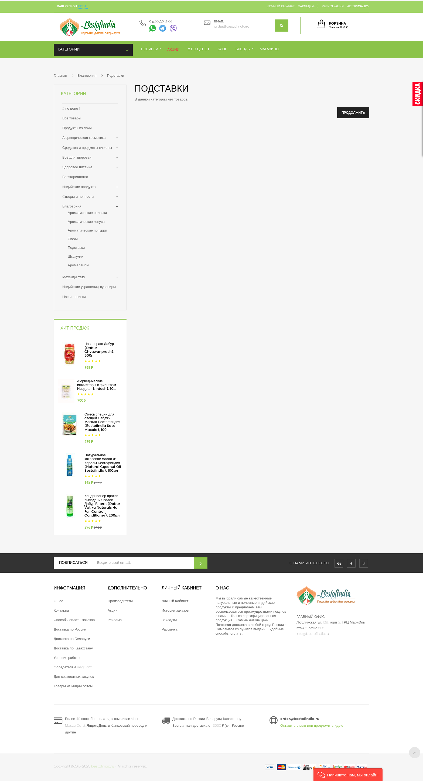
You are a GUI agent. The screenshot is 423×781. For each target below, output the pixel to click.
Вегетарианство (75, 176)
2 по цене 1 (71, 108)
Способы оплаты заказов (74, 619)
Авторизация (358, 6)
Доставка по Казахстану (73, 648)
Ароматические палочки (87, 212)
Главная (60, 75)
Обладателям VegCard (73, 667)
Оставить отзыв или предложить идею (311, 725)
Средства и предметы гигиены (87, 147)
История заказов (175, 610)
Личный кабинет (281, 6)
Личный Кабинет (175, 601)
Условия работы (67, 657)
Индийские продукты (79, 186)
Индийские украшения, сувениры (89, 286)
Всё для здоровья (76, 157)
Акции (112, 610)
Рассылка (170, 629)
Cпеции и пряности (78, 196)
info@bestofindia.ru (312, 633)
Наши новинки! (74, 296)
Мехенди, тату (73, 277)
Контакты (61, 610)
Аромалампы (78, 265)
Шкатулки (75, 256)
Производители (120, 601)
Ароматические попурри (87, 230)
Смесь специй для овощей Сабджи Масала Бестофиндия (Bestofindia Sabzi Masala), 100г (102, 422)
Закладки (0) (308, 6)
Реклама (115, 619)
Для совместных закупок (74, 676)
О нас (58, 601)
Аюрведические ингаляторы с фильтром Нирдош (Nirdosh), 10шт (97, 384)
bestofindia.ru (102, 766)
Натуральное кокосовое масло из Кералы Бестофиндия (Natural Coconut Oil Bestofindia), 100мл (102, 462)
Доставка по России (70, 629)
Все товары (71, 118)
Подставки (115, 75)
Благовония (86, 75)
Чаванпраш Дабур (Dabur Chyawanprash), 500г (99, 349)
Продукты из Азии (77, 127)
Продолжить (353, 112)
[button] (348, 774)
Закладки (169, 619)
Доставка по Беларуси (72, 638)
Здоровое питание (77, 167)
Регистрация (333, 6)
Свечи (73, 239)
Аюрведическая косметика (83, 137)
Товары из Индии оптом (73, 686)
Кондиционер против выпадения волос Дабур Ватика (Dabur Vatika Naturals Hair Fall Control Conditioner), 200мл (102, 505)
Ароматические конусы (86, 221)
